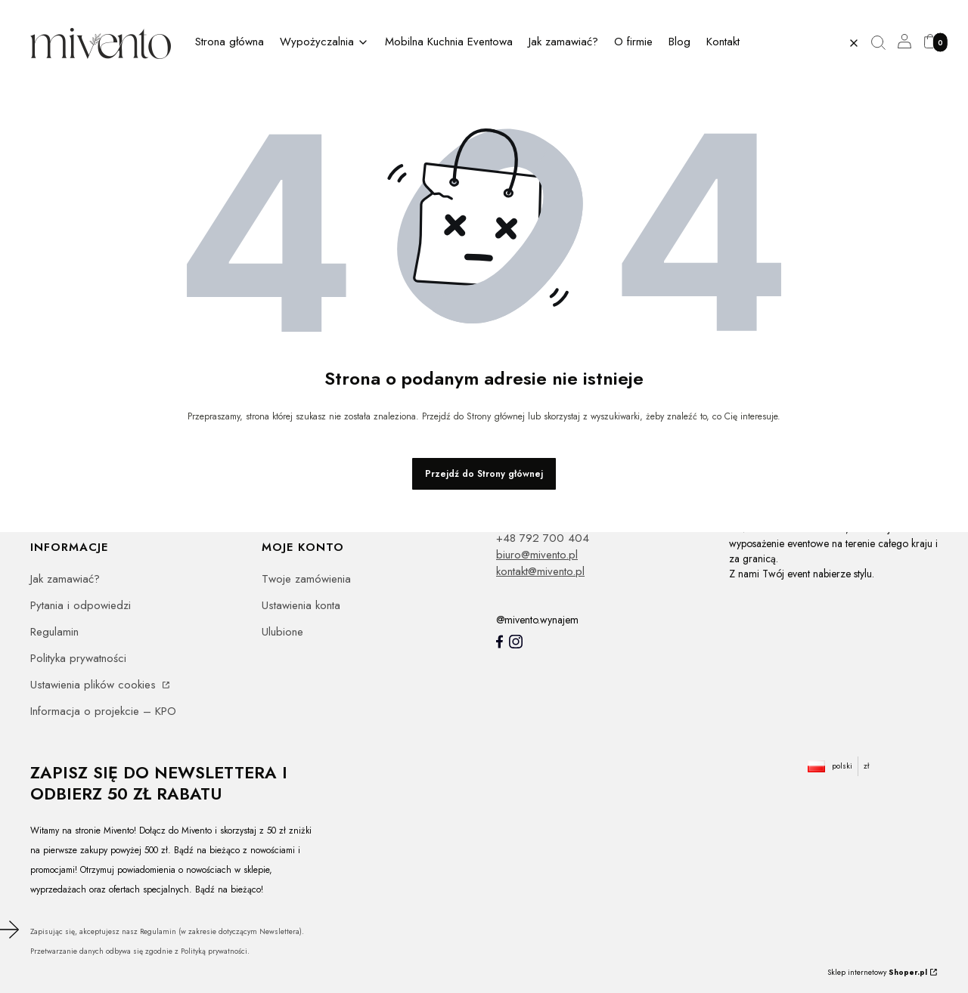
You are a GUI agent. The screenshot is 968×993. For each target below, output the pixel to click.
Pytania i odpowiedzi (80, 605)
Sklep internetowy (877, 972)
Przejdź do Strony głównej (484, 474)
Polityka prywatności (78, 658)
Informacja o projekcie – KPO (103, 711)
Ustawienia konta (301, 605)
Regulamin (54, 631)
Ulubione (282, 631)
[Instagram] (516, 641)
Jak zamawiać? (65, 579)
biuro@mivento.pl (537, 554)
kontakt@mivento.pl (540, 571)
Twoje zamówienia (306, 579)
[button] (884, 43)
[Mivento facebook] (499, 641)
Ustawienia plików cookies (95, 684)
